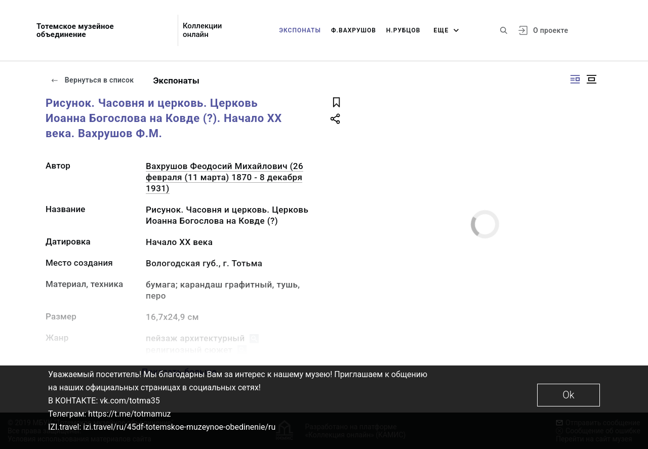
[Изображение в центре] (591, 79)
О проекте (550, 30)
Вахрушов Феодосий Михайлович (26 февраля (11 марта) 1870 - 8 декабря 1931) (224, 177)
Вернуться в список (92, 80)
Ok (568, 395)
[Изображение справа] (575, 79)
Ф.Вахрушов (353, 30)
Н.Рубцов (403, 30)
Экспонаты (300, 30)
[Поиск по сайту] (503, 30)
